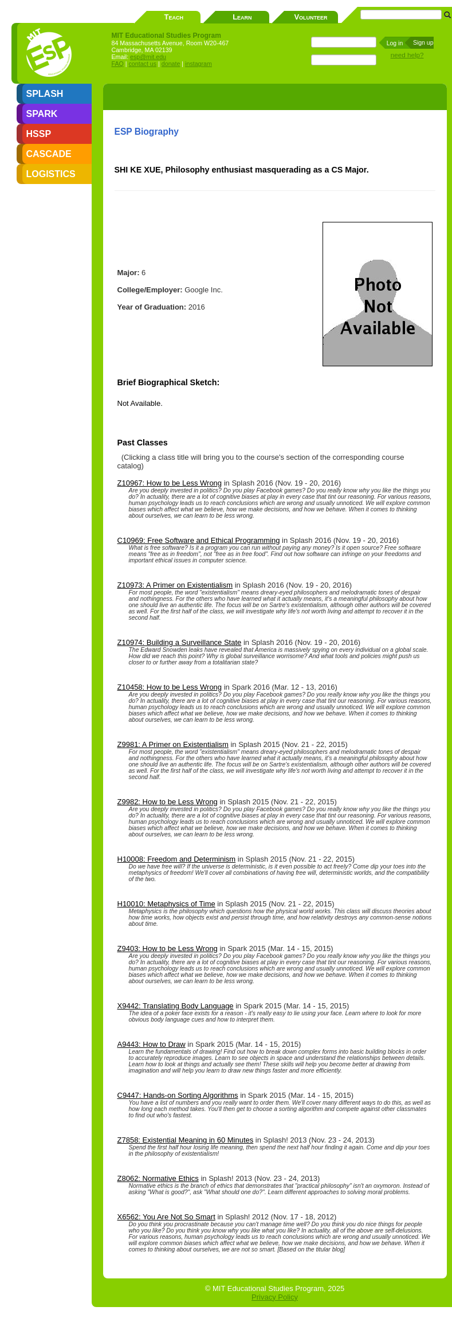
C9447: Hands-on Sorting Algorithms (177, 1095)
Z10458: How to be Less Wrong (169, 687)
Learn (242, 17)
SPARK (42, 114)
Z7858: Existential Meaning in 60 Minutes (185, 1140)
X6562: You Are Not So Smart (166, 1216)
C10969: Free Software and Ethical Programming (198, 540)
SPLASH (45, 94)
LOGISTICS (51, 174)
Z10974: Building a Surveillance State (179, 642)
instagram (198, 63)
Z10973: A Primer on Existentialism (175, 585)
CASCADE (49, 154)
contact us (143, 63)
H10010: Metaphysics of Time (166, 903)
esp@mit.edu (148, 56)
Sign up (423, 42)
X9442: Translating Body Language (175, 1006)
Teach (173, 17)
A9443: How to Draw (151, 1044)
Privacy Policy (274, 1297)
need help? (407, 54)
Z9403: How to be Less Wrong (167, 948)
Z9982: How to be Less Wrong (167, 801)
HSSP (39, 134)
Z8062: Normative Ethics (158, 1178)
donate (171, 63)
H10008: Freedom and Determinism (176, 859)
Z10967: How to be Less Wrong (169, 483)
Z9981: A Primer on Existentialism (173, 744)
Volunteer (310, 17)
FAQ (118, 63)
